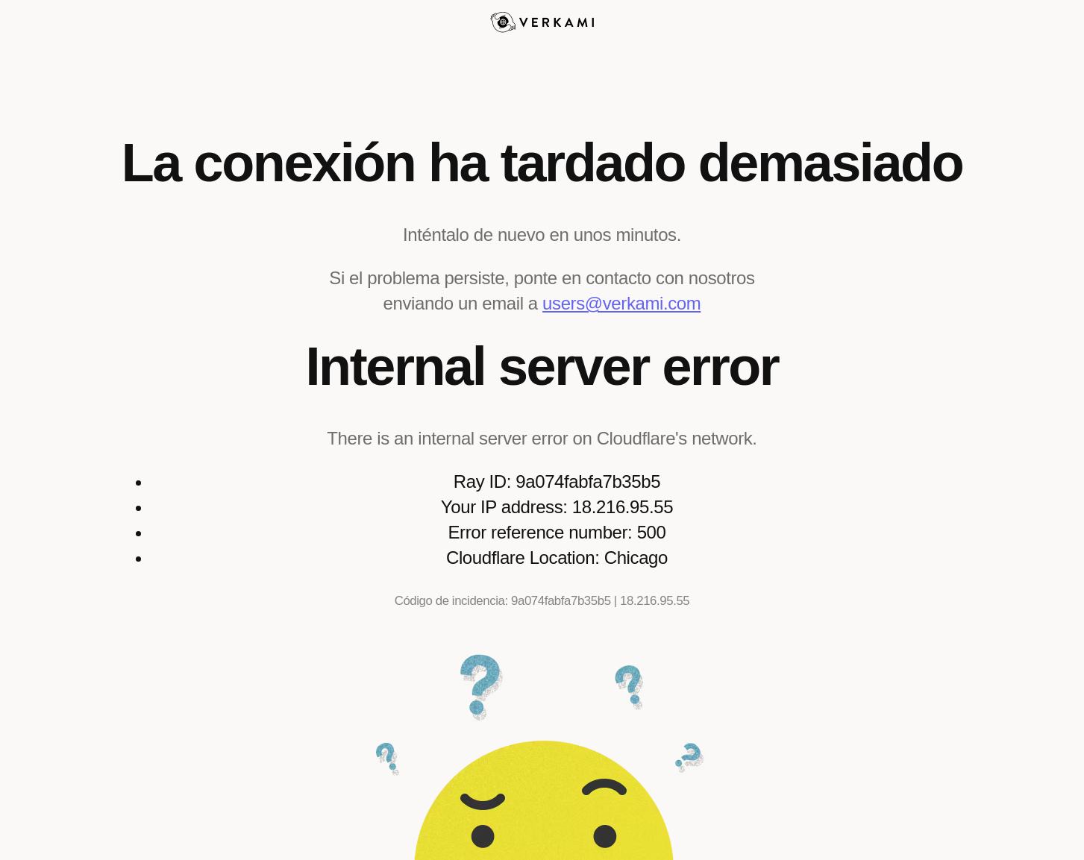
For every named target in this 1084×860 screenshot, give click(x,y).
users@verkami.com (621, 303)
